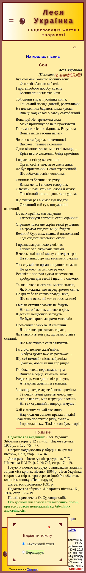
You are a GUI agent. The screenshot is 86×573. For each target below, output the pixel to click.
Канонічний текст (38, 544)
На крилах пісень (43, 56)
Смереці (32, 569)
